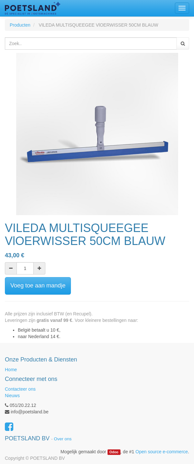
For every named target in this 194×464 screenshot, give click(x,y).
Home (11, 369)
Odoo (113, 452)
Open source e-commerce (161, 451)
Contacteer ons (20, 389)
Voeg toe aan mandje (37, 285)
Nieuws (12, 395)
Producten (20, 25)
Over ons (63, 438)
